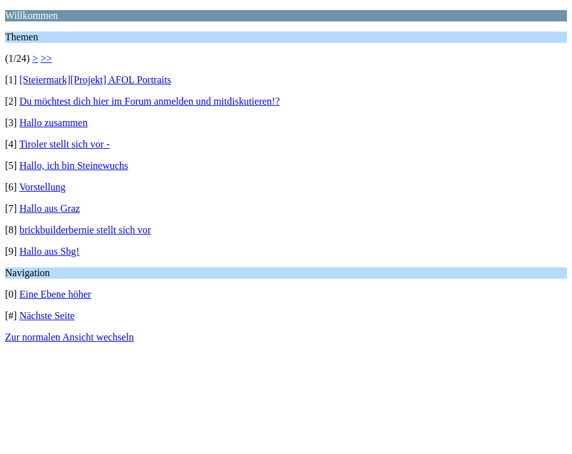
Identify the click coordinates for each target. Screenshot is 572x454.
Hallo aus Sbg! (50, 251)
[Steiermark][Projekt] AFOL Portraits (95, 79)
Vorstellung (42, 187)
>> (46, 58)
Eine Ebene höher (56, 294)
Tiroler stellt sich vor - (64, 144)
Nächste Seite (47, 315)
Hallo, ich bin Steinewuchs (74, 165)
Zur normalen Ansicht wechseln (69, 337)
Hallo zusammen (54, 122)
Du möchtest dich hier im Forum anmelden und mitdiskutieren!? (150, 101)
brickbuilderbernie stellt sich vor (85, 229)
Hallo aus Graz (50, 208)
